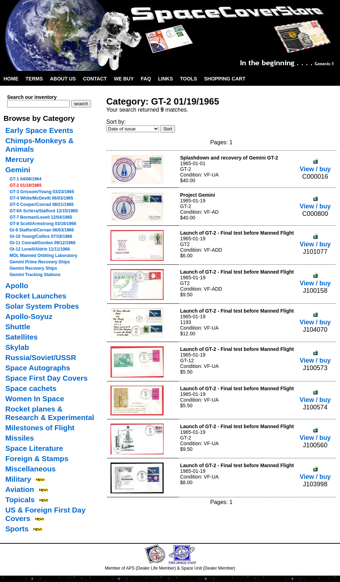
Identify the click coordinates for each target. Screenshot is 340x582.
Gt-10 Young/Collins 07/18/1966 (41, 236)
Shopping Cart (224, 79)
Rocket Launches (35, 296)
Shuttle (17, 327)
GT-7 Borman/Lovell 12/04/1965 (41, 217)
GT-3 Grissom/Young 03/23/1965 (42, 191)
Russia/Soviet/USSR (40, 357)
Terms (34, 79)
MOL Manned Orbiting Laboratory (43, 255)
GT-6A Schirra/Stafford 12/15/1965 (44, 210)
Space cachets (31, 388)
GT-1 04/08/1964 (25, 179)
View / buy (315, 165)
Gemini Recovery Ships (33, 268)
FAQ (146, 79)
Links (165, 79)
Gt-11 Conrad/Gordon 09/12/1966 (42, 242)
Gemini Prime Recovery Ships (40, 261)
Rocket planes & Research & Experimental (49, 413)
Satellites (21, 337)
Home (11, 79)
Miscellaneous (30, 469)
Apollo (16, 285)
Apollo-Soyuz (28, 316)
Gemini (17, 170)
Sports (17, 529)
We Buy (124, 79)
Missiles (19, 438)
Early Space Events (39, 130)
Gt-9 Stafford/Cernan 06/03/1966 (42, 230)
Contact (95, 79)
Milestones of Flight (39, 428)
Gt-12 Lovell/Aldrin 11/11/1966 (40, 249)
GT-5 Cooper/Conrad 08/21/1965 (42, 204)
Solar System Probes (42, 306)
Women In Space (34, 398)
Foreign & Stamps (36, 458)
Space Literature (34, 448)
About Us (63, 79)
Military (18, 479)
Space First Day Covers (46, 378)
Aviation (19, 489)
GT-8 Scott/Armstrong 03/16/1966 (43, 223)
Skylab (17, 347)
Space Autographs (37, 368)
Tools (188, 79)
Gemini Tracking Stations (35, 274)
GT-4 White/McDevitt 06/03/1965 (41, 198)
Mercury (19, 159)
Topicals (20, 500)
